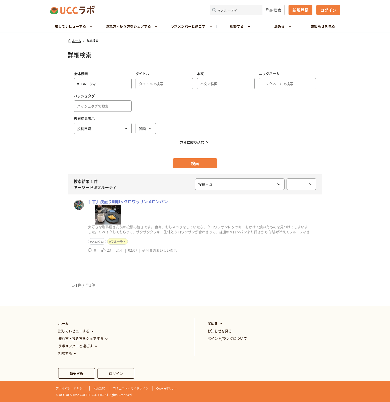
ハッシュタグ (84, 95)
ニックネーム (269, 73)
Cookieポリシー (167, 388)
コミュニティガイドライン (130, 388)
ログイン (328, 10)
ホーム (74, 41)
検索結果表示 (84, 118)
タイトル (142, 73)
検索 (195, 163)
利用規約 (99, 388)
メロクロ (98, 241)
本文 (200, 73)
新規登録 (300, 10)
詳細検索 (273, 10)
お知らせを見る (323, 26)
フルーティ (118, 241)
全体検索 (81, 73)
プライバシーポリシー (71, 388)
